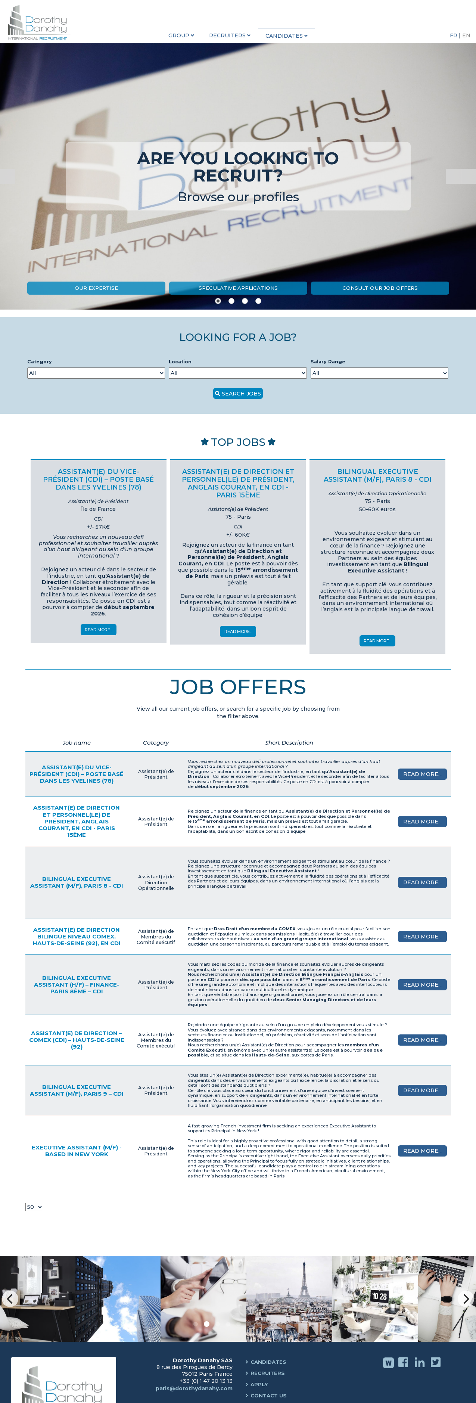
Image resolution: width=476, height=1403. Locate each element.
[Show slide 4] (258, 301)
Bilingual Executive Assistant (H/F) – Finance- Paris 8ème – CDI (76, 984)
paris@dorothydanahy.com (194, 1388)
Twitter (436, 1367)
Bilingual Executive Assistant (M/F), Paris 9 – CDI (77, 1090)
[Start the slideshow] (453, 176)
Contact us (270, 1396)
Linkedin (420, 1367)
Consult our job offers (380, 288)
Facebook (404, 1367)
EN (466, 35)
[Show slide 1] (218, 301)
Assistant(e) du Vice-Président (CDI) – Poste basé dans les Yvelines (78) (76, 774)
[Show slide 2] (231, 301)
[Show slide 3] (245, 301)
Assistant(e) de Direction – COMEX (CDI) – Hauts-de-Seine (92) (76, 1040)
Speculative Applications (238, 288)
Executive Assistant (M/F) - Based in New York (77, 1151)
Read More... (98, 629)
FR (454, 35)
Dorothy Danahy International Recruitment (41, 22)
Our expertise (96, 288)
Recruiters (268, 1373)
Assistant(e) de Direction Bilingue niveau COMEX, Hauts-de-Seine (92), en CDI (77, 936)
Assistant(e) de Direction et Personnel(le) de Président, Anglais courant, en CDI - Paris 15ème (76, 821)
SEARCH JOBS (241, 393)
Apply (260, 1384)
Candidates (270, 1362)
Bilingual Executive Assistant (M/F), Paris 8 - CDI (76, 882)
